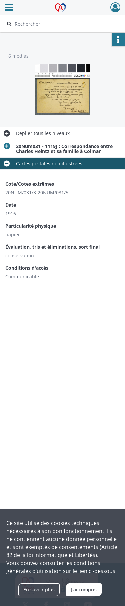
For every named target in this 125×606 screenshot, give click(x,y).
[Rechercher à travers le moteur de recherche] (62, 23)
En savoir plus (39, 589)
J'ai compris (84, 589)
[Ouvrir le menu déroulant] (9, 8)
